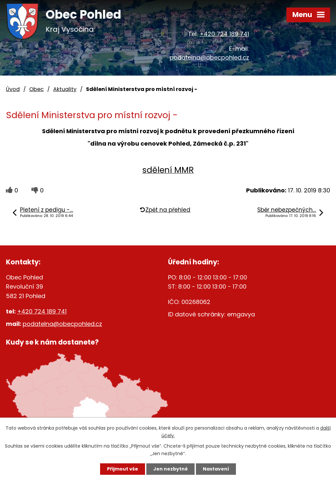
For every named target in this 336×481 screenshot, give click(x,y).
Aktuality (64, 89)
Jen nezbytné (170, 469)
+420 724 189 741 (224, 34)
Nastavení (216, 469)
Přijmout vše (122, 469)
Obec (36, 89)
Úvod (13, 89)
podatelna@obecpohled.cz (209, 57)
